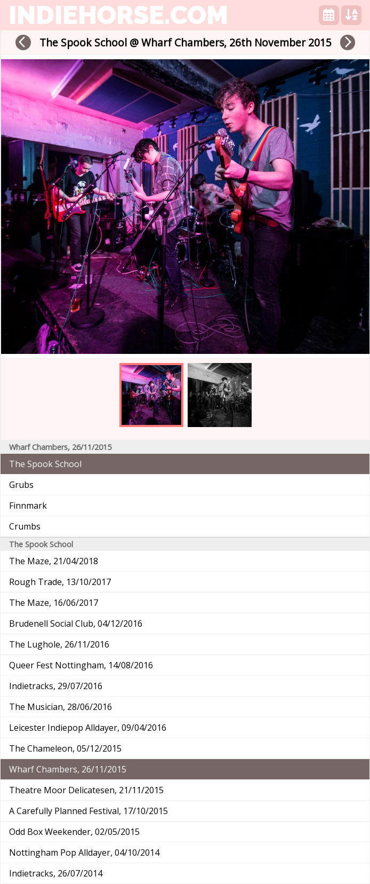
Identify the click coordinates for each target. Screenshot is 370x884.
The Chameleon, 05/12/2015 (65, 748)
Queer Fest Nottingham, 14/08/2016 (81, 665)
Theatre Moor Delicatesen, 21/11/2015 (86, 790)
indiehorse (118, 15)
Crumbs (25, 526)
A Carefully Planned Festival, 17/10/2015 (88, 811)
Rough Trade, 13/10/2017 (60, 582)
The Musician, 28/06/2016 (60, 707)
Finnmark (28, 505)
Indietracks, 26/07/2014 (55, 873)
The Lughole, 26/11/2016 (59, 644)
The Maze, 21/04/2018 (53, 561)
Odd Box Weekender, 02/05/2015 (74, 832)
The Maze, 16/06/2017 (53, 603)
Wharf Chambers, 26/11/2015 (67, 769)
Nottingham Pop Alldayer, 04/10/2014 (84, 852)
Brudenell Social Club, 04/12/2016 (75, 623)
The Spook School (45, 464)
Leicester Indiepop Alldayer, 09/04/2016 (87, 727)
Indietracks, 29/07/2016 (55, 686)
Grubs (21, 485)
